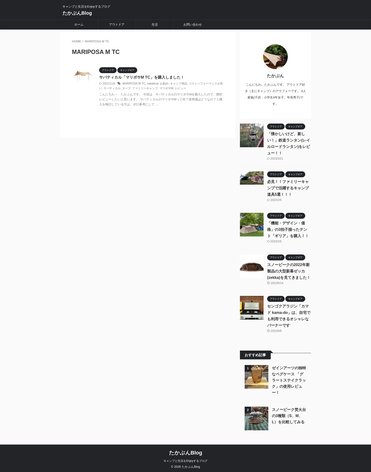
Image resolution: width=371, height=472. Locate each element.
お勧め (163, 83)
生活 (155, 24)
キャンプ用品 (177, 83)
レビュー (180, 88)
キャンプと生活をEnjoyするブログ (185, 459)
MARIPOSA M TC (134, 83)
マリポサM (166, 88)
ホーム (79, 24)
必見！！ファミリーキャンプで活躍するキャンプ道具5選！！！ (288, 186)
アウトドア (116, 24)
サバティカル (112, 88)
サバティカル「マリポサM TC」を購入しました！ (141, 77)
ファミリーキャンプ (145, 88)
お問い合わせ (192, 24)
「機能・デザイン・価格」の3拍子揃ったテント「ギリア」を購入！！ (289, 228)
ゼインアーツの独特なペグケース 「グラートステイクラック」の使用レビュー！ (289, 379)
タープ (126, 88)
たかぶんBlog (77, 13)
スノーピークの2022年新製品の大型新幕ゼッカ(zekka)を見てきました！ (288, 269)
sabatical (152, 83)
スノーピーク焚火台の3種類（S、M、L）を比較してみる (289, 414)
